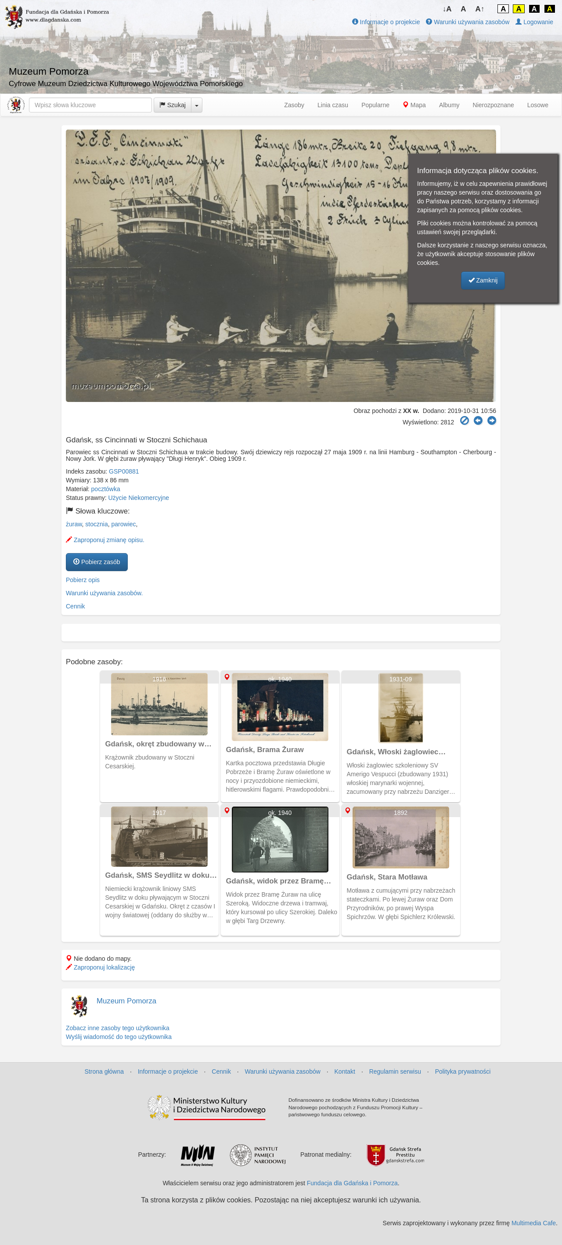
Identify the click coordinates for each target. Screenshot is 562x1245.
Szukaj (172, 105)
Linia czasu (332, 105)
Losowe (537, 105)
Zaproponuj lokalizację (100, 967)
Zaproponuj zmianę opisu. (105, 539)
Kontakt (345, 1071)
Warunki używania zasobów (467, 21)
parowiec (124, 524)
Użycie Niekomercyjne (138, 497)
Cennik (75, 606)
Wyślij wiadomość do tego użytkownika (119, 1036)
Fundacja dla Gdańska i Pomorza (352, 1183)
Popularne (375, 105)
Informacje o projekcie (386, 21)
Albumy (449, 105)
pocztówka (105, 488)
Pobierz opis (83, 579)
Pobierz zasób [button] (96, 561)
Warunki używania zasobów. (104, 593)
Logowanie (534, 21)
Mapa (414, 105)
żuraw (74, 524)
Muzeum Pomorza (126, 1001)
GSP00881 (124, 471)
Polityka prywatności (463, 1071)
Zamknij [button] (483, 280)
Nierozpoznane (493, 105)
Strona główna (104, 1071)
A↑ (480, 9)
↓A (447, 9)
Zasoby (294, 105)
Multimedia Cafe (534, 1223)
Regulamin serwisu (395, 1071)
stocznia (96, 524)
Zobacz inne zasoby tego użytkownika (117, 1027)
